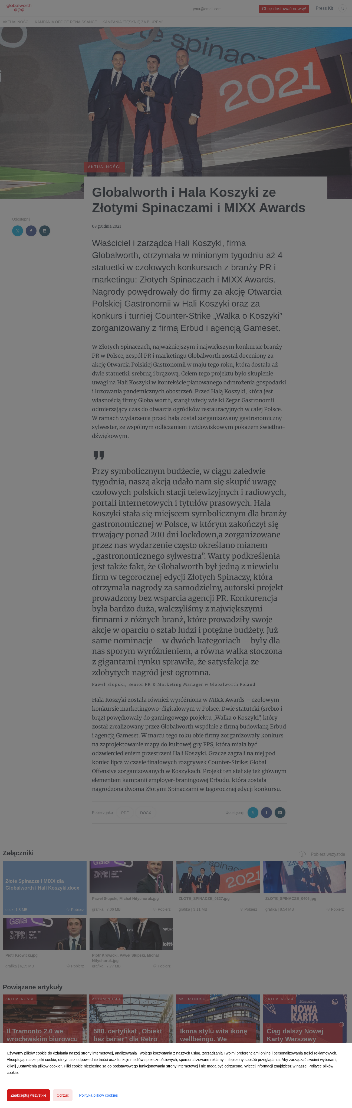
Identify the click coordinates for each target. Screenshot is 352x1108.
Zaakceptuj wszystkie (28, 1095)
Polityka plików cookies (98, 1095)
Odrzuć (63, 1095)
